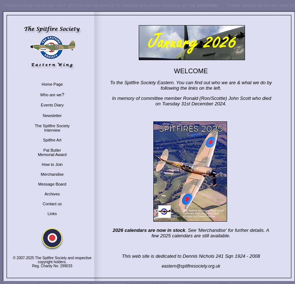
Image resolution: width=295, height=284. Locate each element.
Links (52, 213)
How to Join (52, 164)
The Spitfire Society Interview (52, 128)
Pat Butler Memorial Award (52, 152)
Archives (52, 194)
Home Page (52, 84)
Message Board (52, 184)
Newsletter (52, 115)
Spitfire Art (52, 140)
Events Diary (52, 105)
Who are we (51, 95)
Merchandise (52, 174)
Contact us (52, 204)
